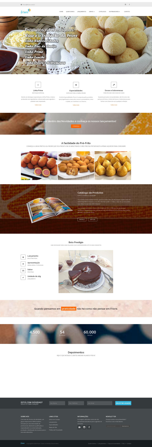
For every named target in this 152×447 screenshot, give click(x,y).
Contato (127, 11)
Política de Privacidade (55, 430)
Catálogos (102, 11)
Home (61, 11)
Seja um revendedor (114, 443)
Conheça (76, 126)
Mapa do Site (53, 427)
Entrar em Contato (54, 419)
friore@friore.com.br (29, 5)
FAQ (123, 443)
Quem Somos (70, 11)
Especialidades (53, 425)
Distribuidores (114, 11)
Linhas (92, 11)
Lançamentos (81, 11)
